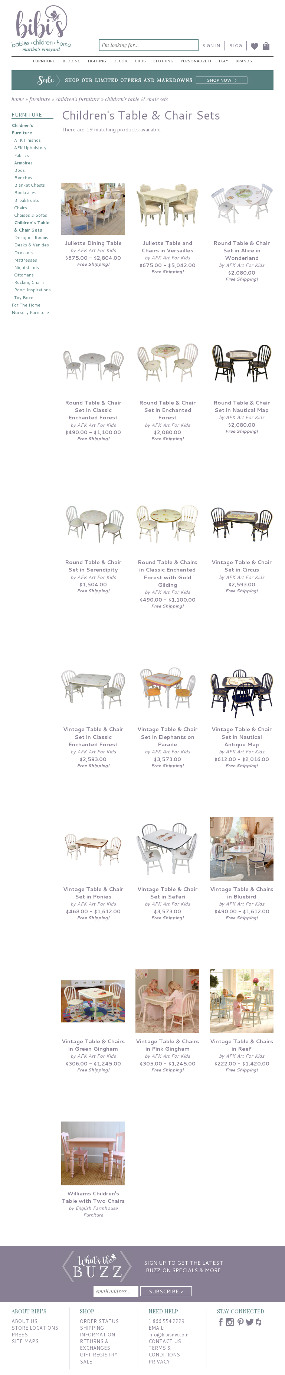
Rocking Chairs (29, 282)
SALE (86, 1361)
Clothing (163, 60)
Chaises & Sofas (30, 215)
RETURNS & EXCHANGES (95, 1344)
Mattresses (25, 260)
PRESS (20, 1334)
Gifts (140, 60)
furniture (39, 99)
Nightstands (26, 267)
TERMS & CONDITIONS (164, 1351)
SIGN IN (211, 45)
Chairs (20, 207)
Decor (120, 60)
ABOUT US (24, 1321)
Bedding (72, 60)
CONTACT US (164, 1341)
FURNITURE (27, 114)
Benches (23, 177)
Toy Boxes (25, 297)
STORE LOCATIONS (35, 1328)
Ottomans (24, 275)
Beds (19, 170)
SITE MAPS (25, 1341)
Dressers (23, 252)
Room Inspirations (32, 290)
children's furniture (77, 99)
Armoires (23, 163)
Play (223, 60)
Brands (244, 60)
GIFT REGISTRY (98, 1354)
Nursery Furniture (30, 312)
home (18, 99)
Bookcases (25, 192)
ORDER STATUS (99, 1321)
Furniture (44, 60)
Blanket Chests (29, 185)
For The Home (26, 305)
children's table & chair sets (136, 99)
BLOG (235, 45)
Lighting (97, 60)
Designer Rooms (31, 237)
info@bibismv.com (168, 1334)
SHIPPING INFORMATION (97, 1331)
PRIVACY (159, 1361)
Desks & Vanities (31, 245)
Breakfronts (26, 200)
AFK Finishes (27, 140)
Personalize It (196, 60)
